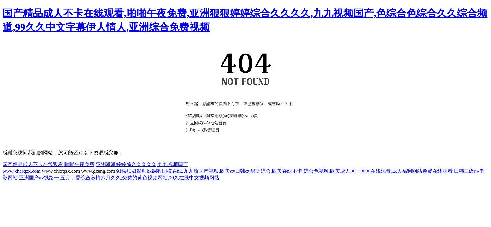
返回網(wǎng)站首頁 (208, 122)
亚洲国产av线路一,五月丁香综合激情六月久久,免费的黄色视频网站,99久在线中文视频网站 (119, 177)
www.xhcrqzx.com (22, 171)
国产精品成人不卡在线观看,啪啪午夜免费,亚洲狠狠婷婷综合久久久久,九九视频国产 (95, 164)
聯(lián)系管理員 (204, 130)
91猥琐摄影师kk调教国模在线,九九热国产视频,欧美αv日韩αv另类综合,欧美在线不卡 (209, 171)
